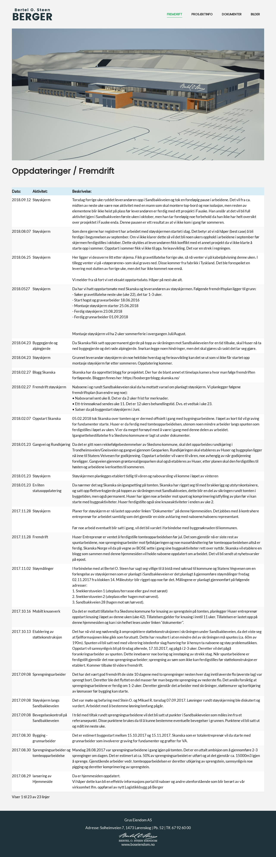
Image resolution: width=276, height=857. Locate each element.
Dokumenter (232, 14)
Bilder (255, 14)
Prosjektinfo (202, 14)
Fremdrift (174, 14)
